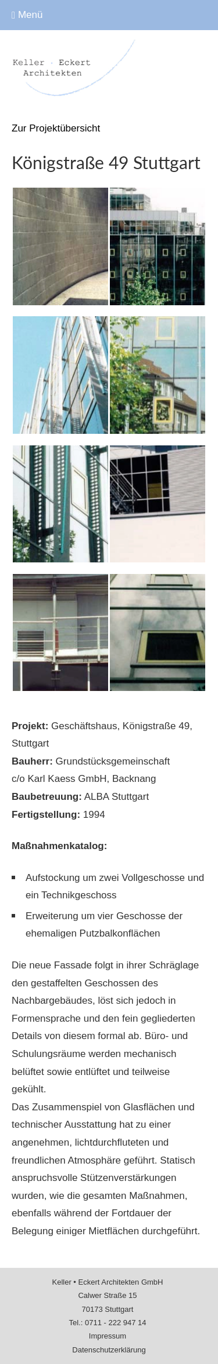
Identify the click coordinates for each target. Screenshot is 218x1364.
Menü (27, 14)
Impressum (107, 1336)
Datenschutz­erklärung (108, 1349)
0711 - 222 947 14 (115, 1322)
